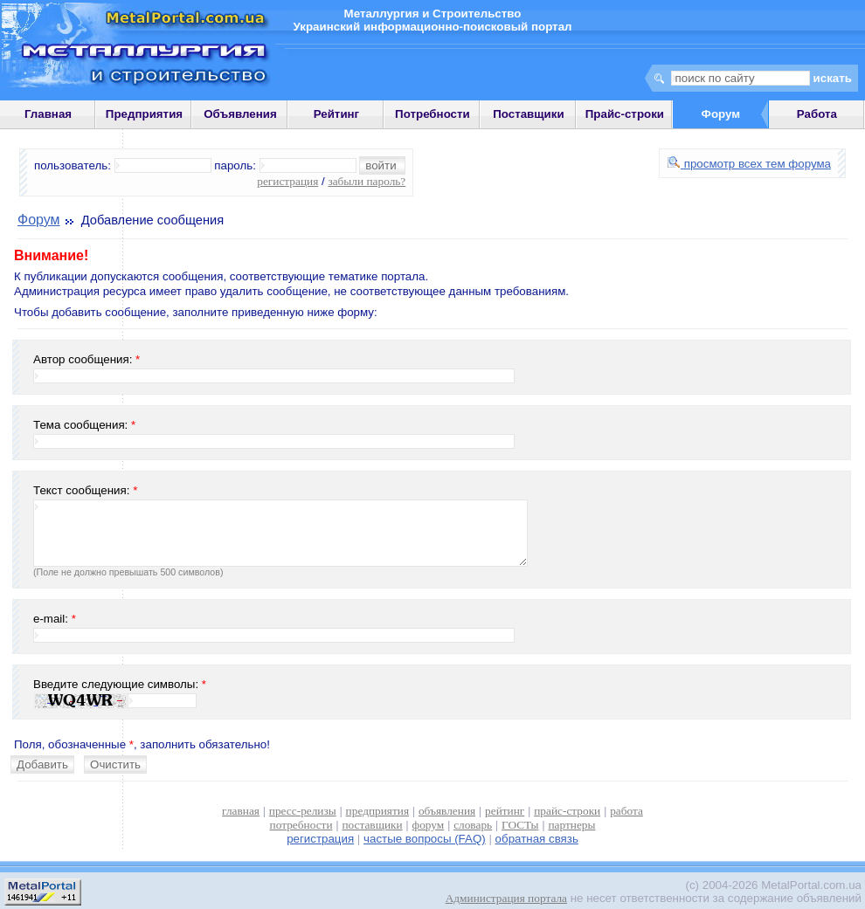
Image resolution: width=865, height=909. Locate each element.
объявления (447, 810)
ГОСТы (520, 824)
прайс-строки (567, 810)
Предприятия (144, 114)
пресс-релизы (302, 810)
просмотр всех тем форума (749, 163)
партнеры (571, 824)
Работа (817, 114)
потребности (301, 824)
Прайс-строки (624, 114)
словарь (472, 824)
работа (626, 810)
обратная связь (536, 838)
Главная (48, 114)
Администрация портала (506, 898)
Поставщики (528, 114)
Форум (38, 219)
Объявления (240, 114)
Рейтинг (337, 114)
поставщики (372, 824)
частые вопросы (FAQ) (424, 838)
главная (241, 810)
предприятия (377, 810)
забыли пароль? (366, 181)
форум (428, 824)
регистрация (287, 181)
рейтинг (504, 810)
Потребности (432, 114)
